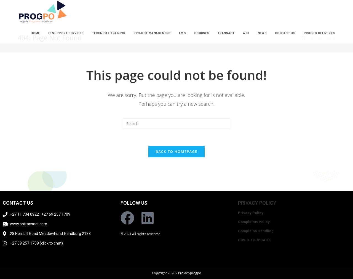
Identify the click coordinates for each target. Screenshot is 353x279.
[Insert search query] (176, 123)
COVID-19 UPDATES (254, 240)
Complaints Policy (254, 222)
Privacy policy (257, 203)
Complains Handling (256, 231)
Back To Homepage (176, 151)
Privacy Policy (250, 213)
